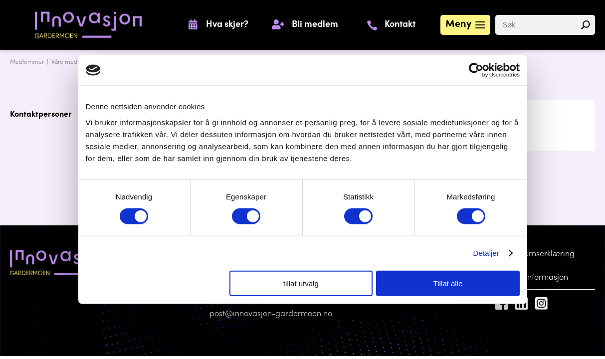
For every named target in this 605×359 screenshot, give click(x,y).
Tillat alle (448, 283)
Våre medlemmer (75, 62)
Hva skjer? (227, 24)
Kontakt (400, 24)
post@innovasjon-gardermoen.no (270, 314)
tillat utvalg (301, 283)
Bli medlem (315, 24)
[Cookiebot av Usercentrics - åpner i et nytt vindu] (476, 70)
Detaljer (486, 253)
